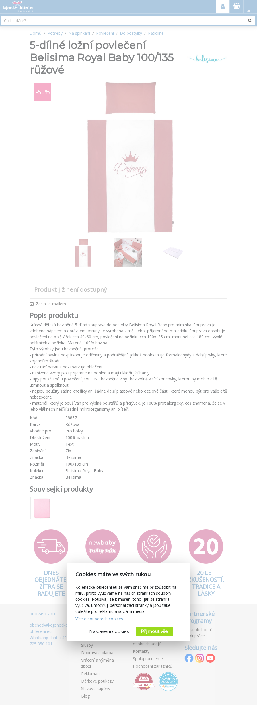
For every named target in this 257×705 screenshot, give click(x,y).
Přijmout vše (154, 631)
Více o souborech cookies (99, 618)
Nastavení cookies (109, 631)
